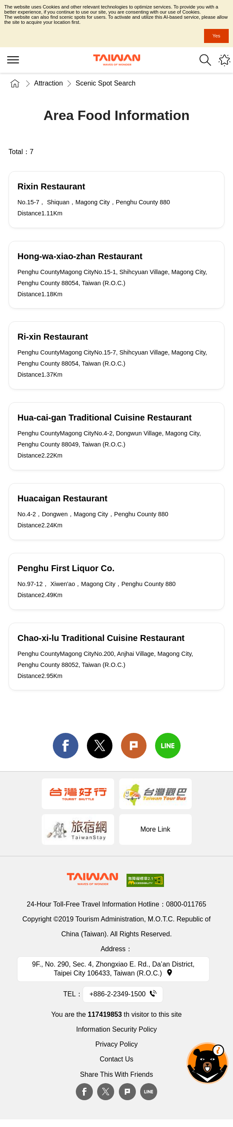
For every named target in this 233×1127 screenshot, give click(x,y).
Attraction (48, 83)
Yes (216, 35)
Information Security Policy (116, 1029)
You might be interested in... (224, 60)
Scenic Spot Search (106, 83)
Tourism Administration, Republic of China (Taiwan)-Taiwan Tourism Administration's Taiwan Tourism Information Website (116, 60)
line (168, 745)
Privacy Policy (116, 1044)
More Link (155, 829)
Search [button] (205, 60)
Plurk (134, 745)
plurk (127, 1091)
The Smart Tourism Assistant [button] (207, 1063)
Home (15, 83)
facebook (65, 745)
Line (148, 1091)
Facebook (84, 1091)
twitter (99, 745)
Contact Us (116, 1059)
